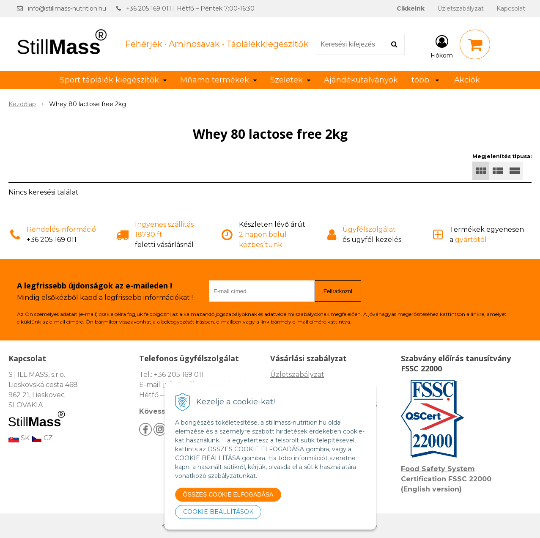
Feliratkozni (337, 291)
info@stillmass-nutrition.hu (67, 8)
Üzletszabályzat (460, 8)
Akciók (467, 80)
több (425, 80)
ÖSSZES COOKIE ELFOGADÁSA (228, 494)
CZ (42, 438)
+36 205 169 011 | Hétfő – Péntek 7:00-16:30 (190, 8)
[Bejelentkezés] (441, 46)
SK (19, 438)
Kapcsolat (510, 8)
